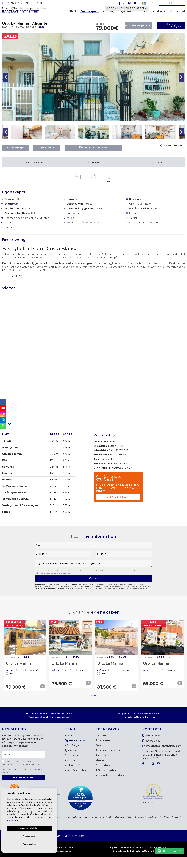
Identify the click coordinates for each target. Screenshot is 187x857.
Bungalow (103, 765)
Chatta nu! (169, 851)
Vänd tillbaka (172, 145)
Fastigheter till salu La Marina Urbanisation (49, 717)
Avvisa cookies (29, 844)
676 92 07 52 (12, 3)
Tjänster (126, 11)
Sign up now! (118, 497)
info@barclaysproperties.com (24, 8)
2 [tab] (95, 696)
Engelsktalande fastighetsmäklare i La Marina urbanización (138, 847)
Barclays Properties (20, 11)
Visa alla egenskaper (112, 775)
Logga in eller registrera (127, 8)
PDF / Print (47, 147)
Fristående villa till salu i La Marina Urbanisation (49, 713)
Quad (100, 745)
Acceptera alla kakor (29, 828)
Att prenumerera (23, 777)
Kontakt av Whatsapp (93, 147)
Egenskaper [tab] (34, 162)
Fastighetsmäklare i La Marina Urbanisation (138, 713)
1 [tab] (92, 696)
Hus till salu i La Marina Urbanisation (138, 717)
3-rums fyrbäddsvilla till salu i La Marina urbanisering (138, 851)
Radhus (101, 735)
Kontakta (159, 11)
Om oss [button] (142, 11)
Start (72, 11)
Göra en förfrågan (171, 25)
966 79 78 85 (34, 3)
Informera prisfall (138, 25)
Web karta (80, 836)
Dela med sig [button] (15, 147)
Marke (100, 760)
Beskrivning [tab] (97, 162)
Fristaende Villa (108, 750)
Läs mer (16, 276)
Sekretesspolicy (107, 571)
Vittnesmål (177, 11)
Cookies (69, 836)
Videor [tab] (157, 162)
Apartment (104, 740)
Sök (171, 3)
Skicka (93, 578)
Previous (5, 77)
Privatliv (58, 836)
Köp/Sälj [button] (108, 11)
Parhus (101, 755)
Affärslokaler (106, 770)
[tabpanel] (162, 654)
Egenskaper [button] (88, 12)
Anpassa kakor (29, 836)
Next (181, 77)
